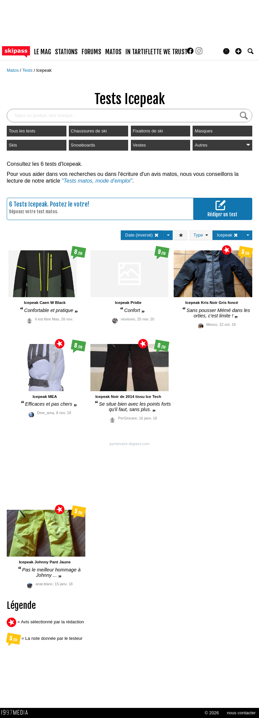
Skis (13, 145)
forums (91, 52)
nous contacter (241, 712)
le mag (42, 52)
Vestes (139, 145)
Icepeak (44, 70)
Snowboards (83, 145)
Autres (222, 145)
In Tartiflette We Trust (156, 52)
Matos (13, 70)
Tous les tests (22, 130)
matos (113, 52)
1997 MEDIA (16, 712)
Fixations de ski (148, 130)
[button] (238, 51)
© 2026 (212, 712)
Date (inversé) (142, 235)
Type (201, 235)
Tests (28, 70)
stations (66, 52)
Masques (203, 130)
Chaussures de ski (89, 130)
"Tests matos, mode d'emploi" (97, 181)
